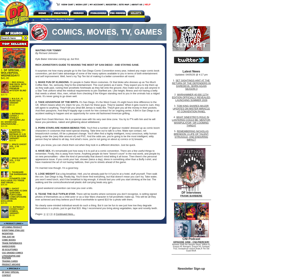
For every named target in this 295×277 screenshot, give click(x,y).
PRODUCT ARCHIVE (11, 264)
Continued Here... (65, 214)
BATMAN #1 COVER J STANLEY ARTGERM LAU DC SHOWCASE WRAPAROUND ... (13, 119)
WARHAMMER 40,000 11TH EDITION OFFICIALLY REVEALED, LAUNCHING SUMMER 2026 (191, 97)
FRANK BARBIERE (191, 195)
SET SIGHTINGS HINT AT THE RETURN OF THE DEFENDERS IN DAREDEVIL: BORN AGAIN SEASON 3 (191, 84)
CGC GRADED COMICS (12, 253)
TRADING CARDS (10, 261)
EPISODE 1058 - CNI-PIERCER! (191, 242)
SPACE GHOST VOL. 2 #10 (18, 159)
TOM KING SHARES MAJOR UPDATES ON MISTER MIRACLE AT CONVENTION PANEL (191, 108)
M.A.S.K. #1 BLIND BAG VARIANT (16, 100)
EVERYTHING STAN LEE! (13, 230)
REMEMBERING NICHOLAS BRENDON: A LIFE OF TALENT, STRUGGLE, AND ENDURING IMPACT (191, 135)
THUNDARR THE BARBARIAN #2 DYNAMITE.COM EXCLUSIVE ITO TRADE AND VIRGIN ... (14, 177)
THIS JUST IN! (8, 237)
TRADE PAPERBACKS (12, 243)
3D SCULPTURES (10, 250)
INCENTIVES (7, 234)
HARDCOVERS (8, 246)
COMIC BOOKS (9, 240)
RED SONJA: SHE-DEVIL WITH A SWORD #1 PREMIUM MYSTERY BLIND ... (17, 87)
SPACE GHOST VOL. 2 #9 (18, 145)
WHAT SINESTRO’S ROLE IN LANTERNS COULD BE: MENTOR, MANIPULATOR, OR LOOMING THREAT (191, 121)
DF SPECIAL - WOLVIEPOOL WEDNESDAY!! (11, 73)
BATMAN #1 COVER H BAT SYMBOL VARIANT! (17, 210)
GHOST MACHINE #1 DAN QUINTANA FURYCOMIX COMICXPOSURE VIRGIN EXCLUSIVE (14, 194)
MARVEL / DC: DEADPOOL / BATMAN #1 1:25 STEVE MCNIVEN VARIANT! (17, 134)
